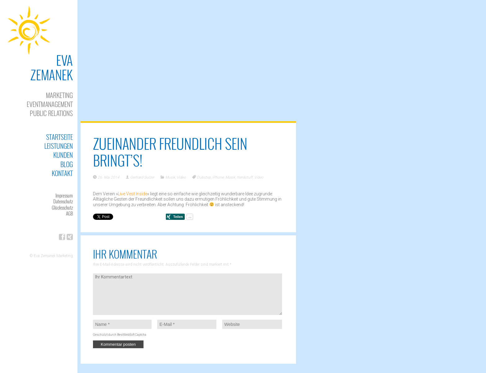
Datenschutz (63, 201)
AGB (69, 213)
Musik (170, 177)
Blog (66, 164)
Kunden (63, 155)
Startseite (59, 137)
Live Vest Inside (132, 193)
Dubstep (204, 177)
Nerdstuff (245, 177)
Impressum (64, 195)
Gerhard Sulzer (142, 177)
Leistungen (58, 146)
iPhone (218, 177)
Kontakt (62, 173)
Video (181, 177)
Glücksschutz (62, 207)
